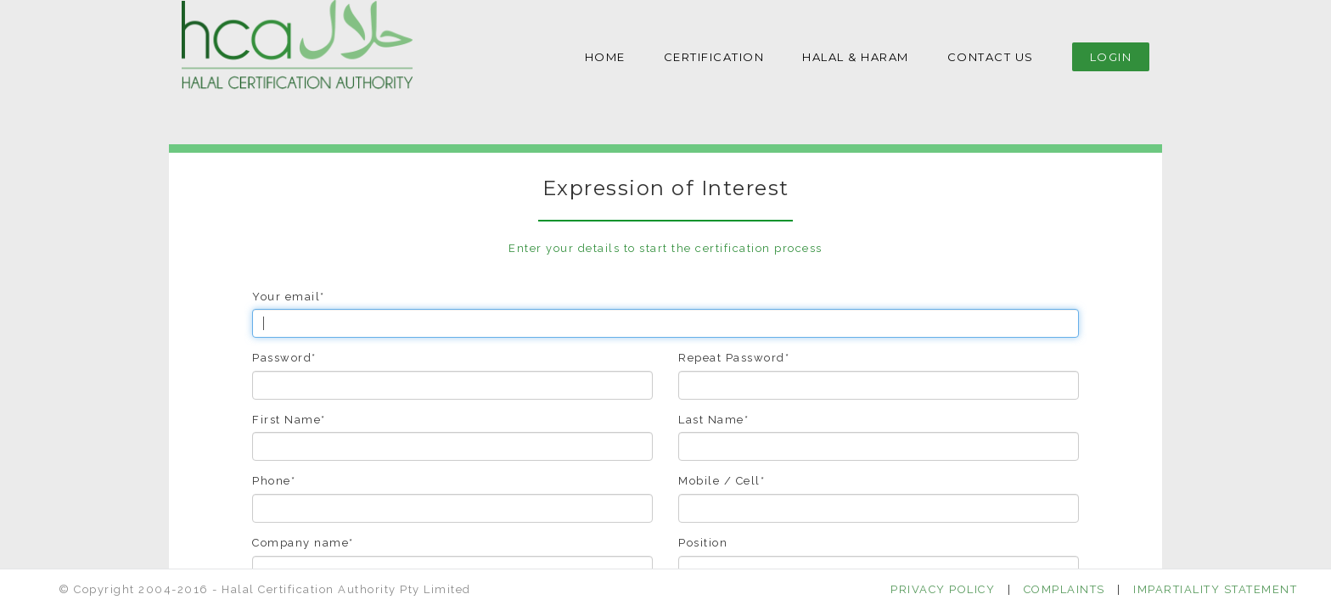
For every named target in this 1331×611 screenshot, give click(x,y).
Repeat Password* (733, 357)
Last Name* (713, 419)
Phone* (273, 480)
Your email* (288, 296)
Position (702, 542)
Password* (284, 357)
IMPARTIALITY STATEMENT (1215, 589)
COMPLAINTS (1064, 589)
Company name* (303, 542)
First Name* (289, 419)
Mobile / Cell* (721, 480)
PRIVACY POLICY (942, 589)
